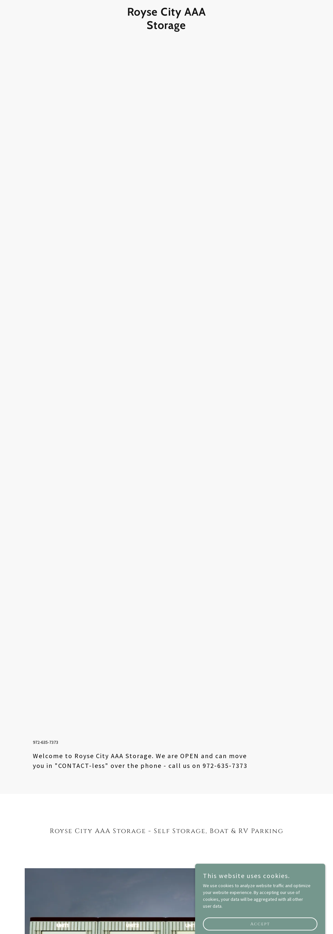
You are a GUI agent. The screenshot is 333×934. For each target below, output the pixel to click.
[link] (166, 27)
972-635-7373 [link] (45, 742)
